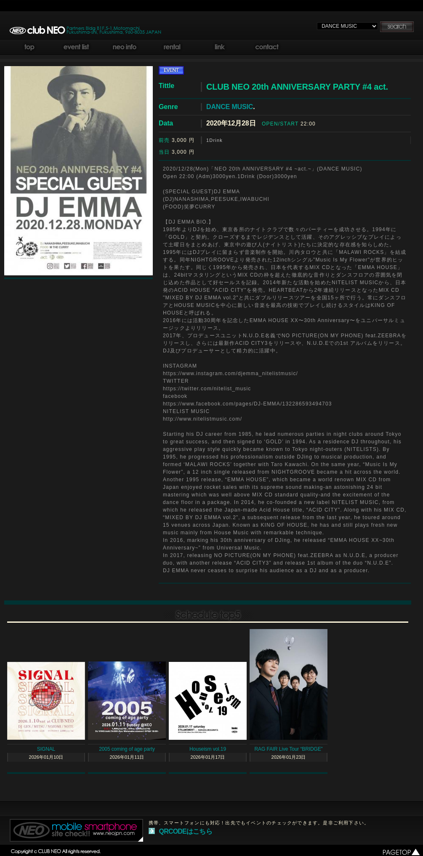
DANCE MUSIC (229, 106)
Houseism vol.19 (207, 749)
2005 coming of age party (127, 749)
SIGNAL (46, 749)
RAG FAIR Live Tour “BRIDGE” (289, 749)
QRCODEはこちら (185, 831)
